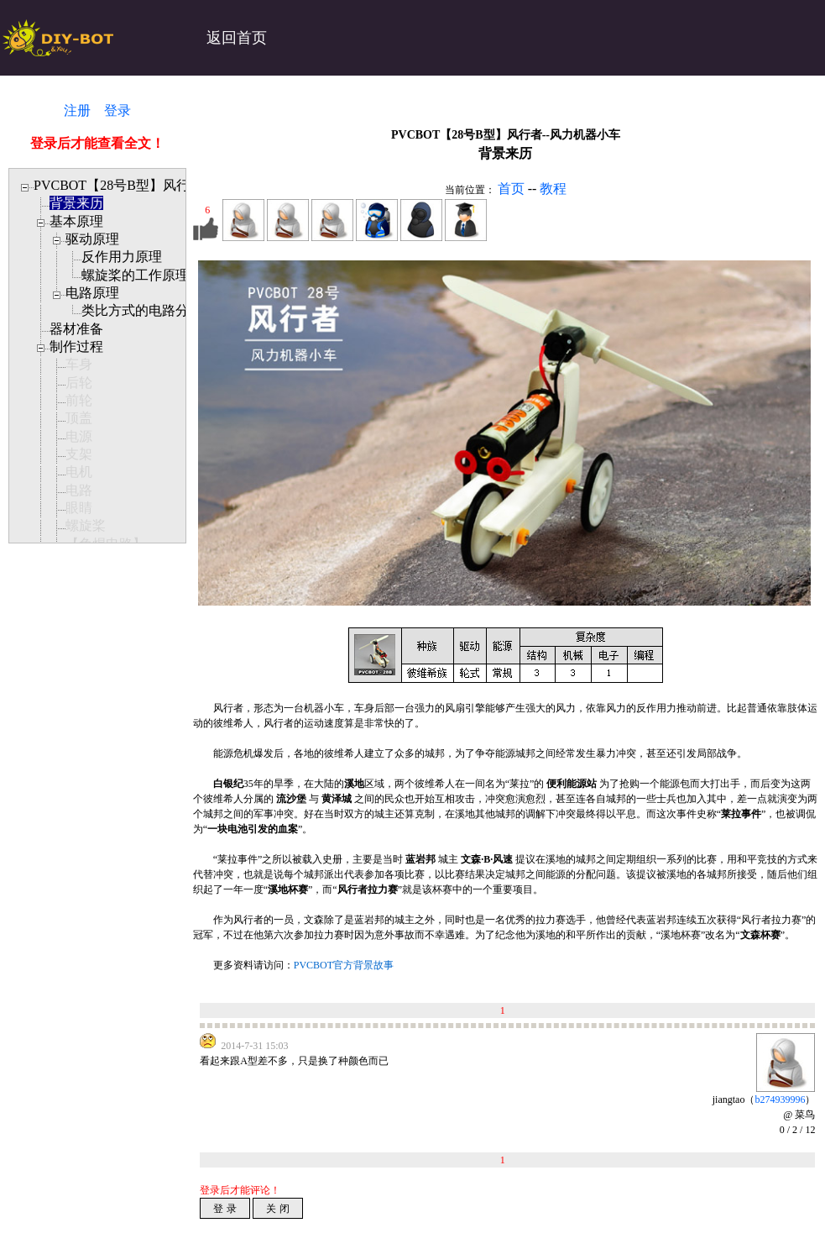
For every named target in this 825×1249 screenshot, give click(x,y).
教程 (553, 188)
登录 (117, 110)
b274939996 (780, 1099)
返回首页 (236, 37)
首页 (511, 188)
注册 (77, 110)
